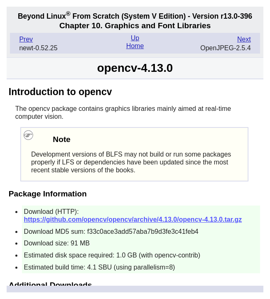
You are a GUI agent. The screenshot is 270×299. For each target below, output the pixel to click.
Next (244, 39)
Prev (26, 39)
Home (135, 45)
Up (135, 38)
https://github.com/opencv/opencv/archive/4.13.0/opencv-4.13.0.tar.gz (133, 219)
